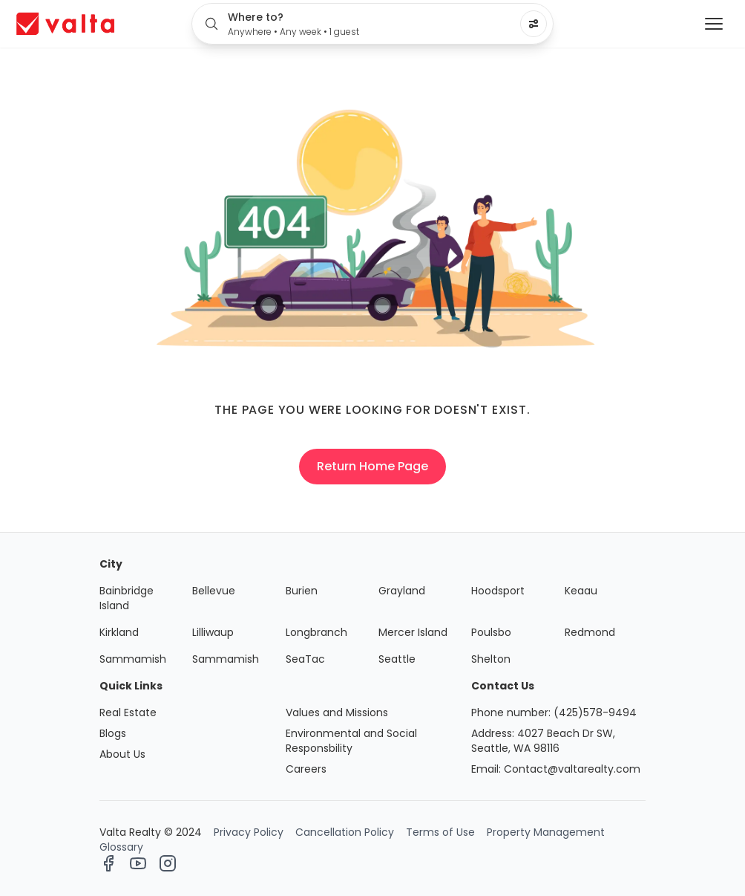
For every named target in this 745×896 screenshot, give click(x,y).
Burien (302, 590)
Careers (306, 769)
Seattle (397, 659)
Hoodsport (498, 590)
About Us (122, 754)
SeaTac (305, 659)
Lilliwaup (213, 632)
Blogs (112, 733)
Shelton (491, 659)
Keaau (581, 590)
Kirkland (119, 632)
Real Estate (128, 712)
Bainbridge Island (126, 598)
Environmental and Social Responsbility (351, 741)
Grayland (401, 590)
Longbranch (316, 632)
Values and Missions (337, 712)
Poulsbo (491, 632)
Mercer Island (412, 632)
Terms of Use (440, 832)
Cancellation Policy (344, 832)
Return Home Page (372, 466)
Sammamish (132, 659)
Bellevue (213, 590)
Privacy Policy (248, 832)
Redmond (590, 632)
